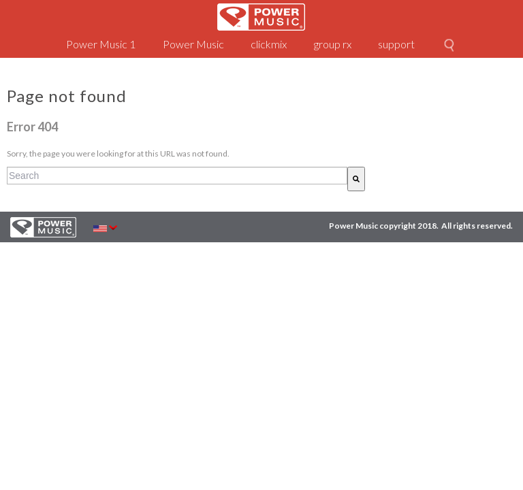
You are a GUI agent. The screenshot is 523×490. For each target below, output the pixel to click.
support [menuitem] (396, 43)
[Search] (356, 179)
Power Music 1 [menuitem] (101, 43)
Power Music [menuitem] (193, 43)
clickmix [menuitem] (269, 43)
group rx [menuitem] (332, 43)
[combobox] (177, 175)
